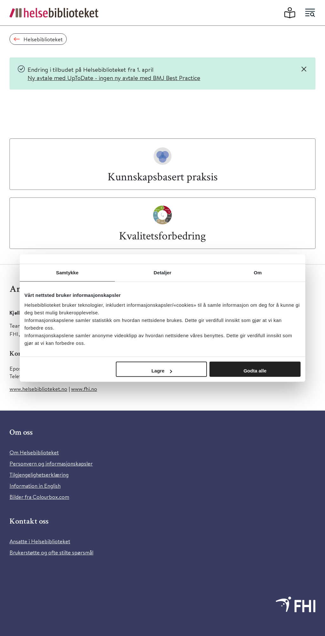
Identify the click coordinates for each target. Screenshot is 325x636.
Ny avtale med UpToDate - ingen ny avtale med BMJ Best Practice (114, 78)
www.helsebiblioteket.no (38, 388)
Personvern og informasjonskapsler (51, 463)
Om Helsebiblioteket (34, 452)
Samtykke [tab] (67, 272)
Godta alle (255, 370)
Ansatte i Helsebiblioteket (40, 541)
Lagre (161, 370)
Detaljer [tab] (162, 272)
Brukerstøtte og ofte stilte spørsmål (51, 552)
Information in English (35, 485)
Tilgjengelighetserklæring (39, 474)
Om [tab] (258, 272)
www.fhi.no (84, 388)
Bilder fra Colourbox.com (39, 496)
